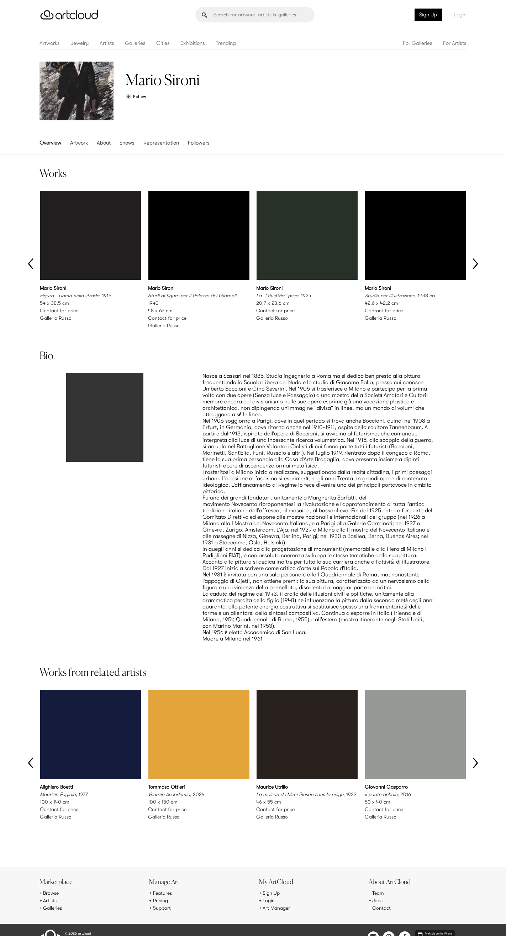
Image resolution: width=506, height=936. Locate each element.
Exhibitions (192, 43)
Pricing (160, 886)
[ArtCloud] (69, 15)
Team (378, 878)
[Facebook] (405, 923)
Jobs (377, 886)
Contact (381, 893)
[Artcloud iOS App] (435, 922)
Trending (226, 43)
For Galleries (417, 43)
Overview (50, 143)
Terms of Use (76, 922)
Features (162, 878)
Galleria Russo (56, 318)
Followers (199, 143)
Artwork (79, 143)
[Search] (255, 14)
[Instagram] (373, 923)
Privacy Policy (102, 922)
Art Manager (276, 893)
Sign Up (428, 14)
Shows (127, 143)
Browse (51, 878)
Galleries (135, 43)
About (104, 143)
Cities (163, 43)
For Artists (455, 43)
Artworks (49, 43)
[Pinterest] (389, 923)
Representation (161, 143)
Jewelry (79, 43)
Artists (107, 43)
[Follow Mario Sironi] (136, 97)
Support (162, 893)
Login (460, 14)
